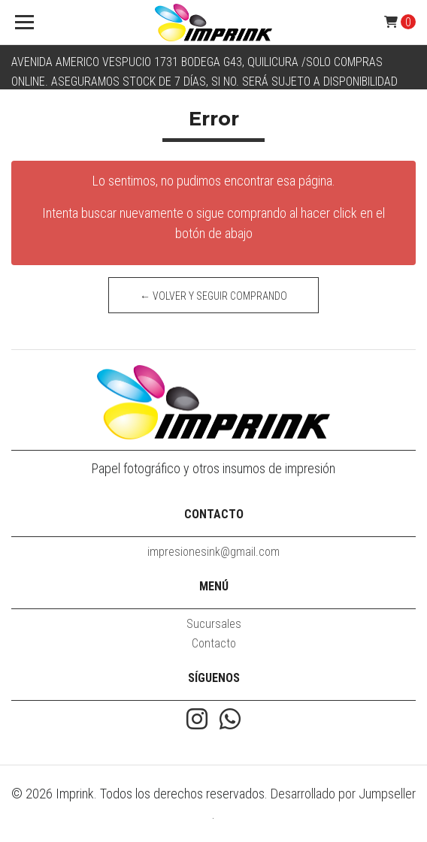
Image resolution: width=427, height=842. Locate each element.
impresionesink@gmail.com (213, 552)
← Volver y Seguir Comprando (213, 296)
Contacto (214, 643)
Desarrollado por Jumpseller (343, 793)
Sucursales (213, 624)
